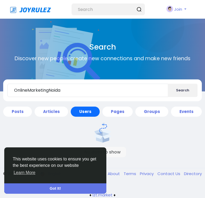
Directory (193, 173)
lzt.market (102, 195)
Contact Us (169, 173)
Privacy (147, 173)
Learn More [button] (24, 172)
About (114, 173)
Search (182, 90)
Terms (130, 173)
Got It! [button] (55, 188)
